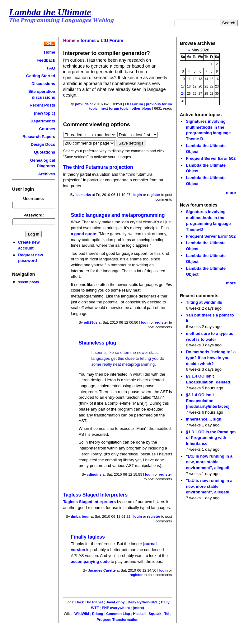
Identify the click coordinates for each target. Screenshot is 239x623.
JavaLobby (115, 602)
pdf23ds (82, 104)
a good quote (83, 233)
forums (88, 40)
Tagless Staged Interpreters (95, 494)
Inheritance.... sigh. (204, 419)
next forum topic (115, 108)
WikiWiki (81, 614)
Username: (33, 198)
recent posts (28, 282)
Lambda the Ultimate (50, 12)
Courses (47, 128)
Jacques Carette (102, 570)
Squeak (154, 614)
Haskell (139, 614)
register (153, 195)
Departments (42, 121)
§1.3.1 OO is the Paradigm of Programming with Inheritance (211, 438)
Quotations (44, 152)
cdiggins (94, 474)
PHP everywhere (116, 608)
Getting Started (40, 76)
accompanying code (90, 561)
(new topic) (44, 113)
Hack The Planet (89, 602)
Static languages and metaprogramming (118, 215)
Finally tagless (88, 537)
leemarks (83, 195)
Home (49, 52)
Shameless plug (97, 342)
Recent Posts (42, 105)
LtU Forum (112, 40)
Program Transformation (117, 619)
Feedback (46, 60)
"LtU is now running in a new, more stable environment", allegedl (209, 462)
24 (183, 93)
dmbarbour (80, 516)
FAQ (51, 68)
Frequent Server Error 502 (211, 158)
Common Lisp (118, 614)
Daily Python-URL (143, 602)
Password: (33, 215)
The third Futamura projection (98, 167)
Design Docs (43, 144)
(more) (138, 608)
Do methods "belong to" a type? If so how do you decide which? (211, 358)
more (231, 192)
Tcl (166, 614)
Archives (46, 174)
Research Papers (38, 136)
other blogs (141, 108)
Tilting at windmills (204, 302)
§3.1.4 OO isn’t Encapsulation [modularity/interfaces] (207, 400)
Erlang (97, 614)
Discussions (43, 83)
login (137, 195)
